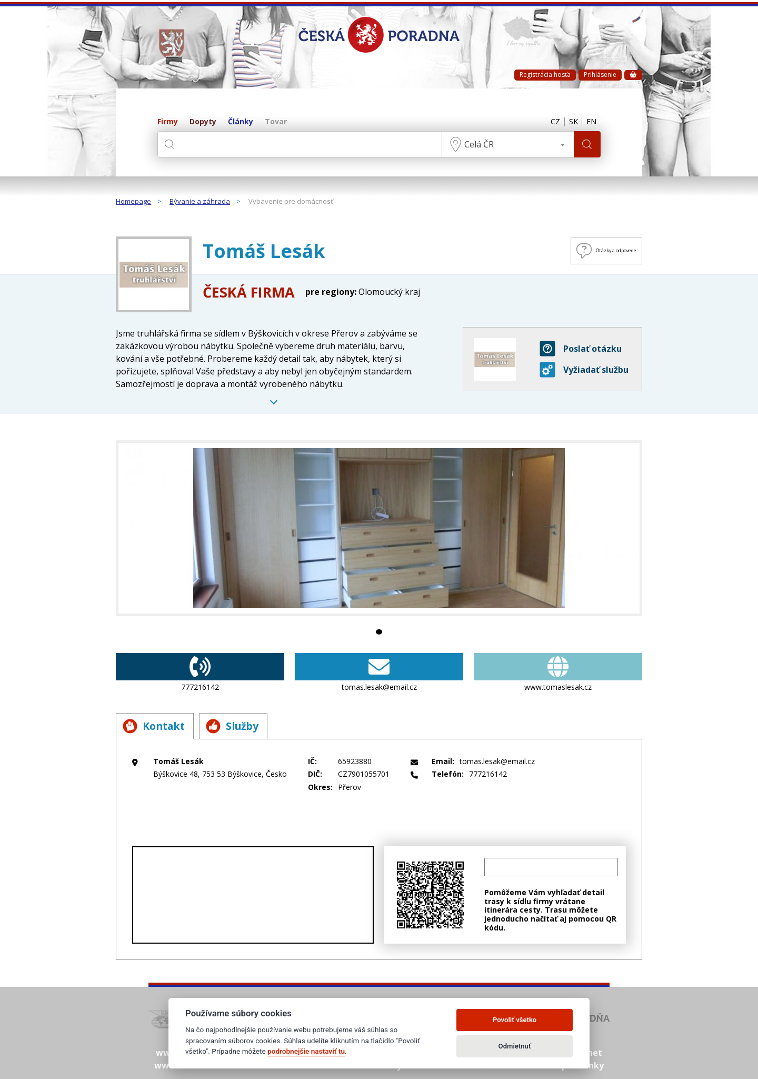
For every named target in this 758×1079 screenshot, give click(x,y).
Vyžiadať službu (584, 370)
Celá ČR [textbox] (476, 144)
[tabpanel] (379, 528)
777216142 (200, 672)
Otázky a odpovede (587, 251)
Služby (245, 726)
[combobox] (505, 144)
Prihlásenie (600, 74)
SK (569, 122)
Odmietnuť (514, 1046)
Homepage (133, 201)
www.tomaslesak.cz (558, 672)
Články (240, 121)
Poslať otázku (581, 349)
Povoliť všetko (514, 1020)
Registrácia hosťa (545, 74)
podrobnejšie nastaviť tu (306, 1051)
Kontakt (158, 726)
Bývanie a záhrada (199, 201)
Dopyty (203, 121)
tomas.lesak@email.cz (379, 672)
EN (590, 122)
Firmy (167, 121)
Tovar (276, 121)
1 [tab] (379, 632)
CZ (548, 122)
